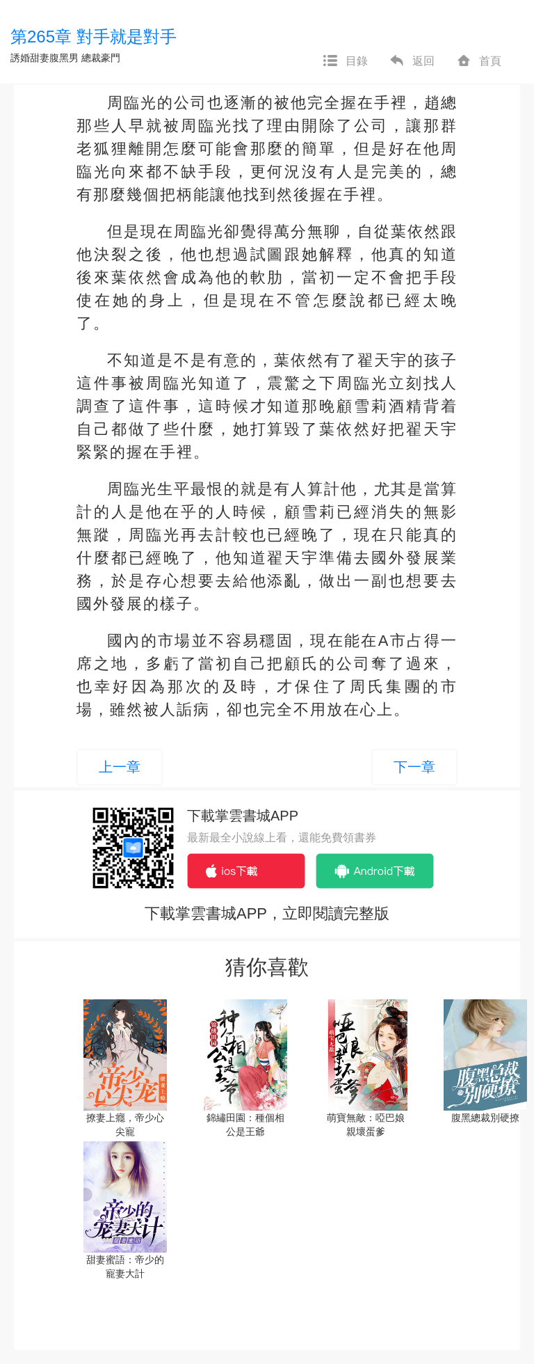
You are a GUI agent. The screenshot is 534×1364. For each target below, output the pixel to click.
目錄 (345, 61)
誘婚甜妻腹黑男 (44, 57)
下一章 (414, 767)
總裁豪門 (100, 57)
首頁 (478, 61)
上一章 (119, 767)
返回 (412, 61)
